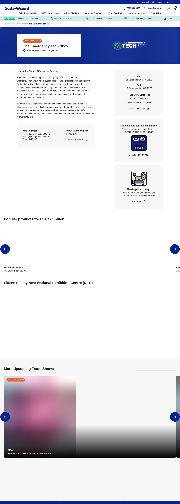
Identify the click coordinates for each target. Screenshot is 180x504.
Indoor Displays (77, 13)
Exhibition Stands (28, 13)
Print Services (126, 13)
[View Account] (168, 8)
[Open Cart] (174, 8)
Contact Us (171, 2)
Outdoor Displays (102, 13)
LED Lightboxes (53, 13)
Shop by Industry (149, 13)
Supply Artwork (143, 2)
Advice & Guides (158, 2)
